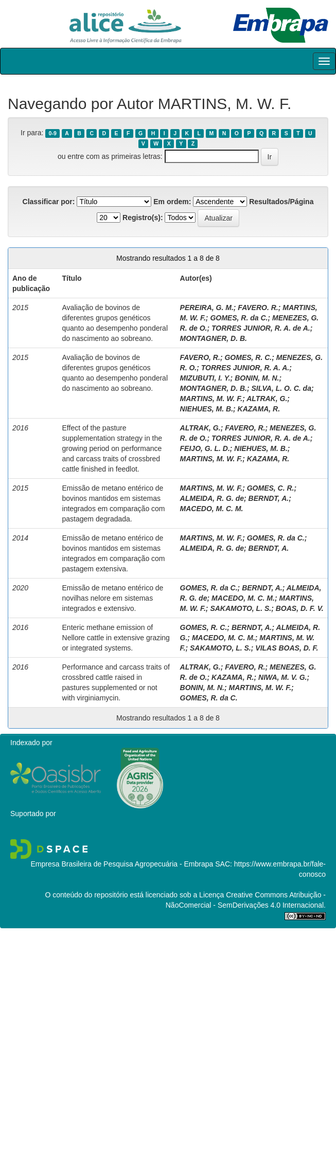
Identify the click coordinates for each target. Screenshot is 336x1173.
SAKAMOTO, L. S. (240, 608)
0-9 (53, 133)
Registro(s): (142, 217)
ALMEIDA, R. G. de (212, 498)
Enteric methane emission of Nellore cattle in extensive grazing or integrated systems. (116, 637)
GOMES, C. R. (270, 488)
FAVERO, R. (200, 357)
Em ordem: (172, 201)
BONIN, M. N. (257, 378)
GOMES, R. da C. (239, 318)
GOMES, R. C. (248, 357)
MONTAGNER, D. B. (213, 338)
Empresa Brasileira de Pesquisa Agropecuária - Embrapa (121, 864)
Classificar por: (49, 201)
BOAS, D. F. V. (300, 608)
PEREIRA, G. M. (207, 307)
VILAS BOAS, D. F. (286, 648)
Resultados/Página (281, 201)
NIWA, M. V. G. (282, 677)
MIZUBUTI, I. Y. (205, 378)
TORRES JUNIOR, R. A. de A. (260, 328)
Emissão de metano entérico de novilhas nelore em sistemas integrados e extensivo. (113, 598)
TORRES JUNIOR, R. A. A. (245, 368)
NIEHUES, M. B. (206, 409)
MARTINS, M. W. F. (211, 398)
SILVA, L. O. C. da (281, 388)
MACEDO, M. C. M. (211, 508)
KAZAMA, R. (259, 409)
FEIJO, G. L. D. (205, 448)
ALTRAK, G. (266, 398)
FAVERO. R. (258, 307)
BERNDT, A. (269, 498)
